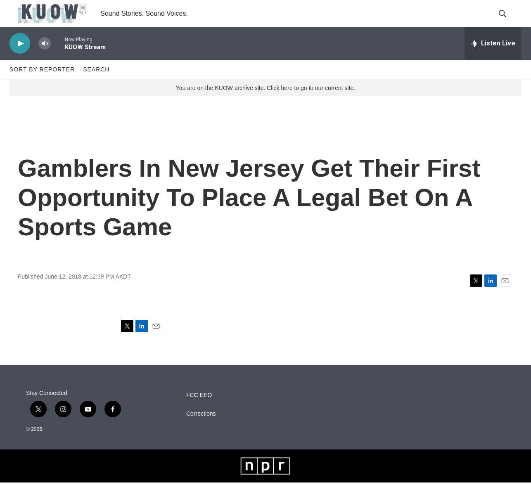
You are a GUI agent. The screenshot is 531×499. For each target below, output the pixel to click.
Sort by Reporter (42, 86)
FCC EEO (199, 412)
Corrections (201, 430)
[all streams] (493, 59)
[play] (19, 60)
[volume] (45, 60)
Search (96, 86)
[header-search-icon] (508, 22)
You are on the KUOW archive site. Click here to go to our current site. (265, 104)
